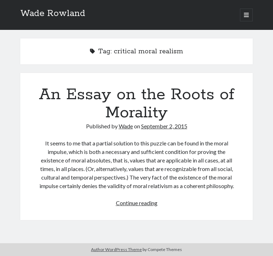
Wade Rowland (52, 13)
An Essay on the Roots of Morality (136, 103)
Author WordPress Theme (116, 249)
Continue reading (136, 202)
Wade (126, 126)
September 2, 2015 (164, 126)
